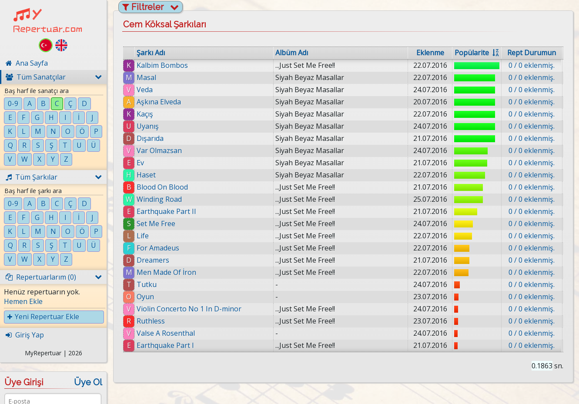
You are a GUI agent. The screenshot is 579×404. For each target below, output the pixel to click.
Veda (145, 89)
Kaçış (145, 114)
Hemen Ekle (23, 301)
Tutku (147, 284)
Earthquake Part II (166, 211)
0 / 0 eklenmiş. (532, 65)
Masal (146, 77)
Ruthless (151, 321)
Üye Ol (88, 382)
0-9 (13, 103)
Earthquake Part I (165, 345)
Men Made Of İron (166, 272)
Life (143, 235)
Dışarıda (150, 138)
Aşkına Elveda (159, 102)
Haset (146, 175)
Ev (140, 162)
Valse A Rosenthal (166, 333)
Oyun (145, 296)
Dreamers (153, 260)
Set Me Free (156, 223)
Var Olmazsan (159, 150)
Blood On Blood (162, 187)
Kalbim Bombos (162, 65)
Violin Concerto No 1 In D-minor (189, 309)
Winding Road (159, 199)
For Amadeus (158, 248)
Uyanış (148, 126)
